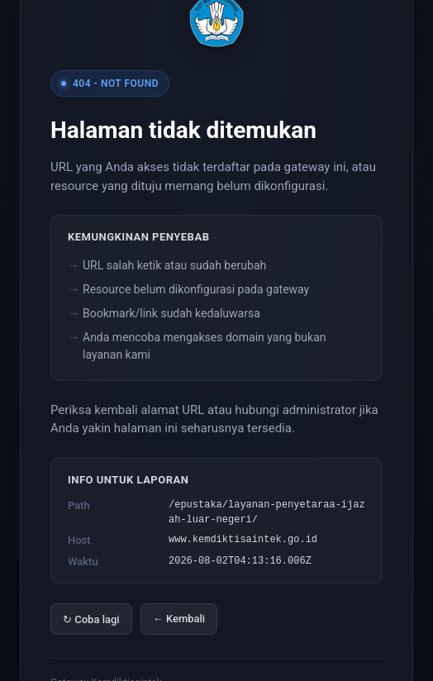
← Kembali (179, 618)
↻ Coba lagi (91, 619)
